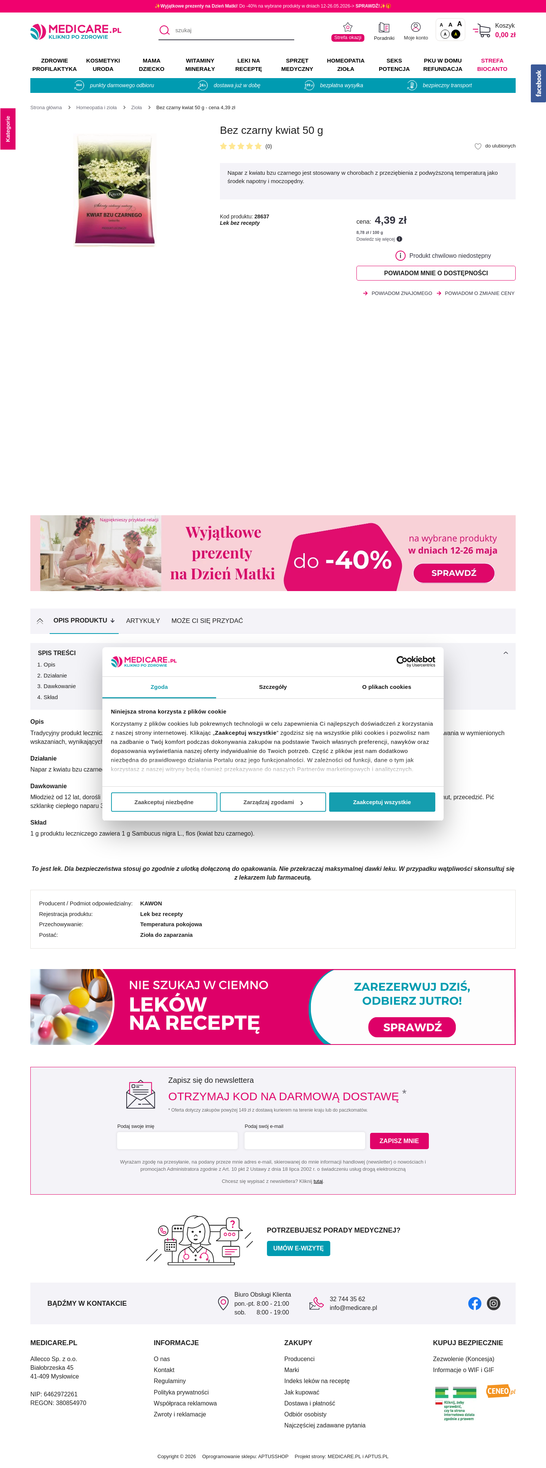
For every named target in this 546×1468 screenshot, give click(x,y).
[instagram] (493, 1304)
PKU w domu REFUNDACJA (442, 64)
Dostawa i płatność (309, 1404)
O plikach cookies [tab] (386, 687)
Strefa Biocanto (492, 64)
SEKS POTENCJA (394, 64)
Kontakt (164, 1371)
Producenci (299, 1360)
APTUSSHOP (273, 1457)
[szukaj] (226, 30)
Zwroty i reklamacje (180, 1415)
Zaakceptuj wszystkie (382, 802)
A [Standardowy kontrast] (445, 34)
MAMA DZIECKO (152, 64)
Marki (291, 1371)
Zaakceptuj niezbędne (164, 802)
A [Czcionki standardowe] (441, 25)
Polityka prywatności (181, 1393)
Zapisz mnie (400, 1142)
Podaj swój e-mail (263, 1127)
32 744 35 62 (347, 1300)
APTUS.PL (377, 1457)
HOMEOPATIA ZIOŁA (345, 64)
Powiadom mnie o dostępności (436, 273)
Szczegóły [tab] (273, 687)
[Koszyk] (482, 31)
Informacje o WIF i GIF (463, 1371)
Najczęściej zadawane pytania (325, 1426)
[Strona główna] (46, 107)
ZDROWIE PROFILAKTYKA (54, 64)
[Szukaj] (163, 30)
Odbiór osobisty (305, 1415)
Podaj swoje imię (135, 1127)
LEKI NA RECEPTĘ (248, 64)
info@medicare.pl (353, 1309)
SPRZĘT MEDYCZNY (297, 64)
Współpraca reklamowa (185, 1404)
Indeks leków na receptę (317, 1382)
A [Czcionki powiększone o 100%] (459, 24)
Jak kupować (302, 1393)
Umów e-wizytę (298, 1249)
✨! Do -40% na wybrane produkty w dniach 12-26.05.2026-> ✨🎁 (273, 6)
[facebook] (475, 1304)
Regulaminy (170, 1382)
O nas (162, 1360)
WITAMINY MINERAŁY (200, 64)
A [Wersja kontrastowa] (455, 34)
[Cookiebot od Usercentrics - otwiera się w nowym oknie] (402, 661)
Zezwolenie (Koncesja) (463, 1360)
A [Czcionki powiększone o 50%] (451, 24)
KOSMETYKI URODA (103, 64)
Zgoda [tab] (159, 687)
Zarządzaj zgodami (273, 802)
